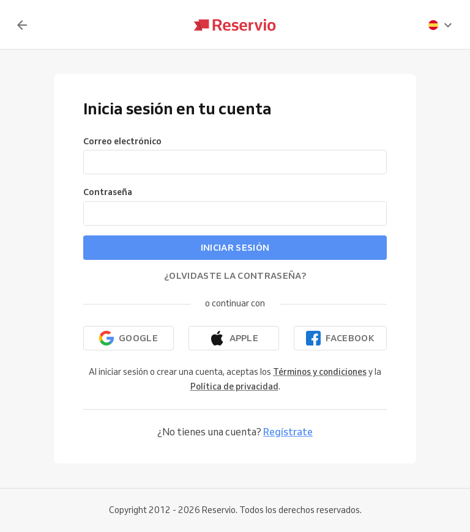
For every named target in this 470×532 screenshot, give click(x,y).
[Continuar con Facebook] (340, 338)
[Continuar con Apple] (233, 338)
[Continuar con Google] (128, 338)
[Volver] (22, 25)
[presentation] (440, 25)
